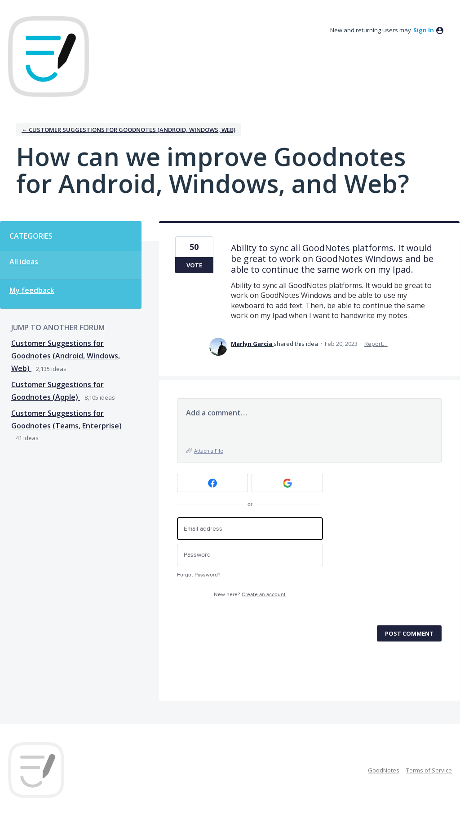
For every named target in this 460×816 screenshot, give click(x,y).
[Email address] (250, 528)
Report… (376, 344)
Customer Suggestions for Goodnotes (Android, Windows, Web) (65, 355)
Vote (194, 265)
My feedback (31, 290)
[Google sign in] (287, 483)
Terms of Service (429, 770)
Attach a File (208, 450)
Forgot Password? (199, 575)
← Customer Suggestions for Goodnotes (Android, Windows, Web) (128, 130)
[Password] (250, 555)
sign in (423, 30)
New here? (250, 594)
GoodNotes (383, 770)
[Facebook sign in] (212, 483)
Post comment (409, 633)
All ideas (23, 261)
